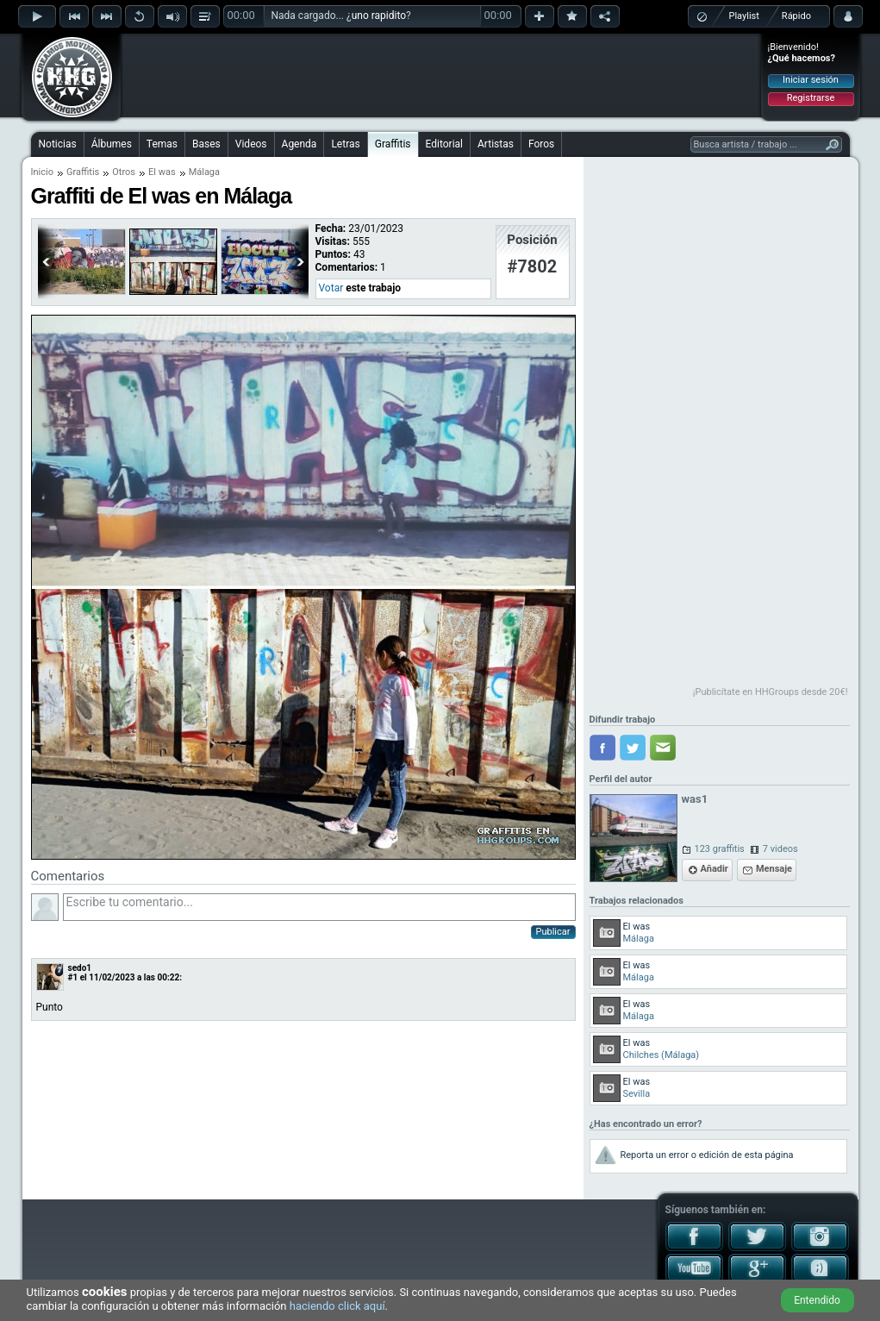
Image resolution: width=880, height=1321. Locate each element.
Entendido (817, 1300)
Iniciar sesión (811, 79)
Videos (251, 144)
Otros (123, 172)
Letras (345, 144)
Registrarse (810, 97)
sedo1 (80, 968)
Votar (331, 288)
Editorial (444, 144)
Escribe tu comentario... (319, 907)
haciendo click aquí (337, 1305)
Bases (206, 144)
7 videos (780, 849)
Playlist (744, 16)
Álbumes (111, 144)
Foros (541, 144)
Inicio (42, 172)
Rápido (796, 16)
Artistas (495, 144)
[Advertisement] (441, 75)
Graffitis (393, 144)
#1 (73, 977)
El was (162, 172)
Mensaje (774, 868)
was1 (695, 798)
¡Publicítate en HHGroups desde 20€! (770, 692)
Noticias (58, 144)
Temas (162, 144)
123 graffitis (720, 849)
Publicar (553, 931)
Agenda (299, 144)
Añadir (714, 868)
